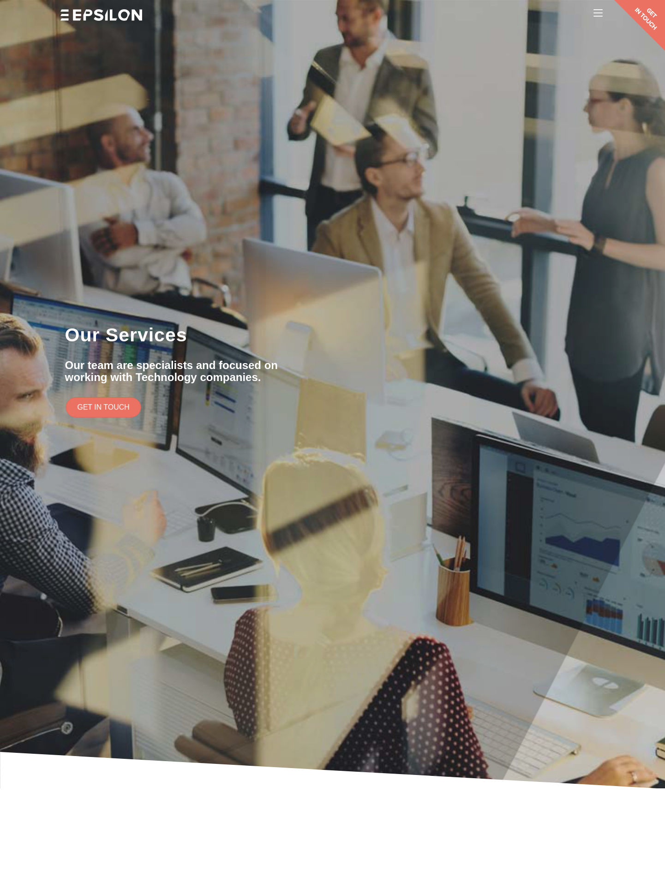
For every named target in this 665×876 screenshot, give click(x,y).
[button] (106, 407)
